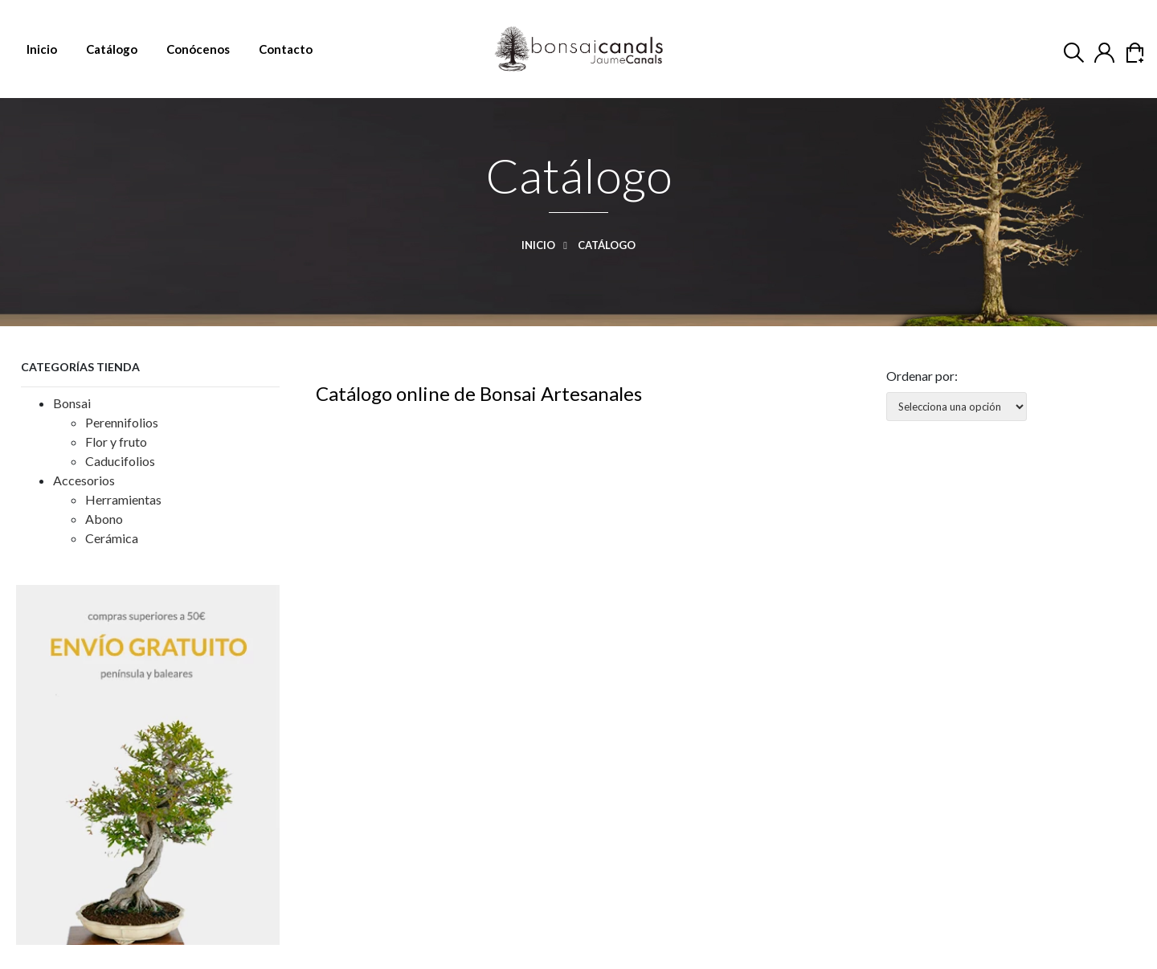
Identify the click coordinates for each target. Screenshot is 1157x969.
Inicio (548, 245)
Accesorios (84, 480)
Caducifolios (120, 460)
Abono (104, 518)
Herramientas (123, 499)
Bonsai (72, 403)
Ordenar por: (922, 375)
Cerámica (111, 538)
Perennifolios (121, 422)
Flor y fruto (116, 441)
